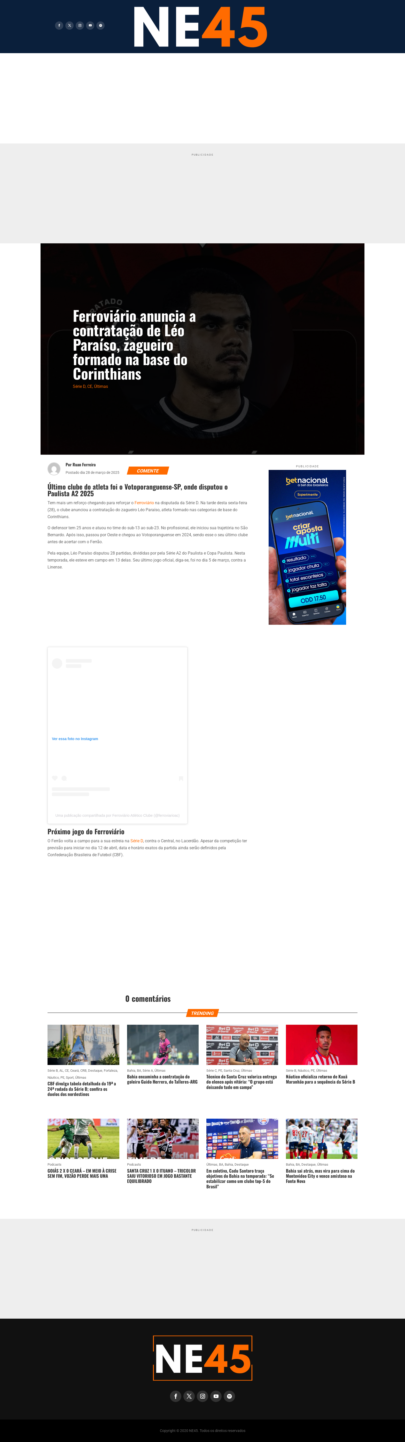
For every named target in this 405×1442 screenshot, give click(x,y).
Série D (79, 386)
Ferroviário (144, 502)
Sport (70, 1077)
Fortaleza (110, 1070)
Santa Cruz (231, 1070)
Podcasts (54, 1164)
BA (139, 1070)
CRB (83, 1070)
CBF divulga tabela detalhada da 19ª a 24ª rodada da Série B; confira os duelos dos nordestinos (82, 1088)
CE (89, 386)
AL (61, 1070)
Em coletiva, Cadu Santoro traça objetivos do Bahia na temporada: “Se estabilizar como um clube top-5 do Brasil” (240, 1178)
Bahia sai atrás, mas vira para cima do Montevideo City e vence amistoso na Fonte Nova (320, 1175)
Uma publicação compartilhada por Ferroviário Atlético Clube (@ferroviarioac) (117, 815)
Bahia (131, 1070)
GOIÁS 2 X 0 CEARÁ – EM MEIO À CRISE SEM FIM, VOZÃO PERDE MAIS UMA (82, 1173)
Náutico (53, 1077)
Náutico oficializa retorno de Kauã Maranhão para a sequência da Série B (320, 1079)
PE (62, 1077)
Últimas (101, 386)
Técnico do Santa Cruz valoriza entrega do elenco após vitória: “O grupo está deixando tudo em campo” (241, 1081)
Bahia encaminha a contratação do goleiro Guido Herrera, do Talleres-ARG (162, 1079)
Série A (148, 1070)
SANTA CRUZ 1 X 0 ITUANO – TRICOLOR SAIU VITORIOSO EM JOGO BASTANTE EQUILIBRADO (161, 1175)
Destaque (95, 1070)
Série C (211, 1070)
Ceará (74, 1070)
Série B (53, 1070)
